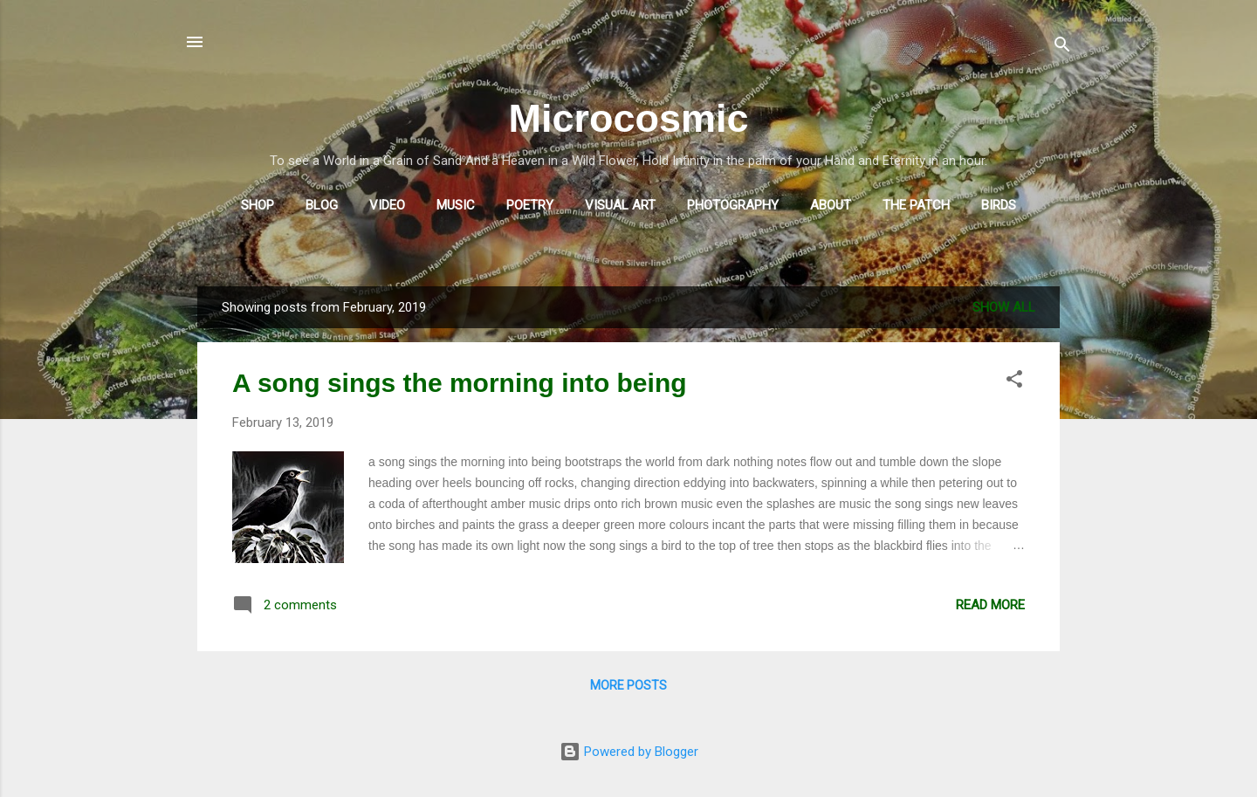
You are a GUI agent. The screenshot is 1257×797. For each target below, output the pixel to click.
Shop (257, 205)
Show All (1003, 307)
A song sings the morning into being (459, 382)
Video (387, 205)
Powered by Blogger (629, 751)
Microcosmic (628, 118)
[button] (1014, 381)
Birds (998, 205)
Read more (990, 605)
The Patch (916, 205)
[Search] (1062, 47)
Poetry (529, 205)
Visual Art (620, 205)
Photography (733, 205)
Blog (322, 205)
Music (455, 205)
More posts (628, 685)
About (830, 205)
